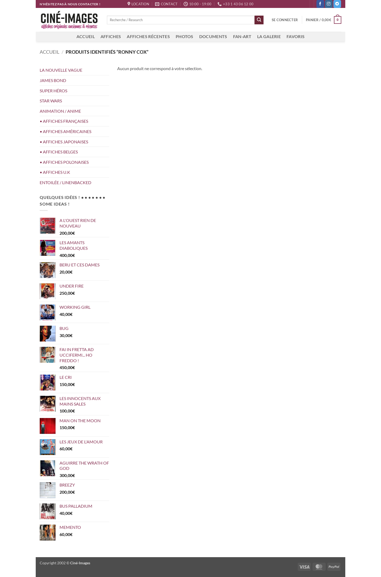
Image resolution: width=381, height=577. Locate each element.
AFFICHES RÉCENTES (148, 36)
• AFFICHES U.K (55, 172)
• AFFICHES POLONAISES (64, 162)
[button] (285, 20)
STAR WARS (51, 100)
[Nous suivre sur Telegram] (337, 4)
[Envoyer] (259, 20)
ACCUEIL (85, 36)
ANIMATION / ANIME (60, 110)
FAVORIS (296, 36)
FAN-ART (242, 36)
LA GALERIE (269, 36)
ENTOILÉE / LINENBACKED (65, 182)
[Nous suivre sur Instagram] (329, 4)
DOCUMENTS (213, 36)
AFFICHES (111, 36)
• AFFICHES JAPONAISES (64, 141)
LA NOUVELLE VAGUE (61, 69)
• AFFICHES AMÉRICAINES (65, 131)
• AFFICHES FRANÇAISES (64, 121)
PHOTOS (184, 36)
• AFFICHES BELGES (59, 151)
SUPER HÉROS (53, 90)
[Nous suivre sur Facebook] (320, 4)
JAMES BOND (53, 80)
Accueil (49, 52)
